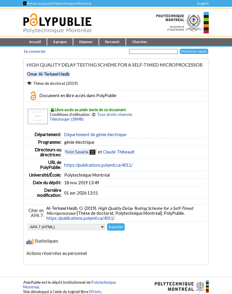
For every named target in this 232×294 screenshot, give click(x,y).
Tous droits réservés (114, 114)
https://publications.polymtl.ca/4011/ (98, 165)
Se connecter (35, 51)
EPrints (95, 291)
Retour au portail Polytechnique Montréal (57, 3)
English (203, 3)
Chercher (139, 42)
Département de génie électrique (95, 134)
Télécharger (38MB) (67, 119)
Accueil (35, 42)
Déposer (86, 42)
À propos (60, 42)
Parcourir (112, 42)
